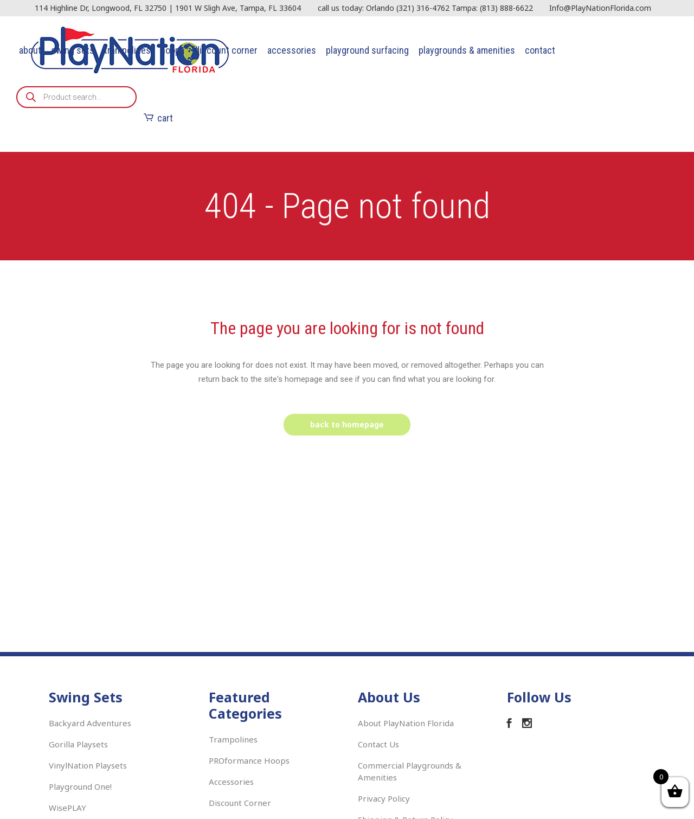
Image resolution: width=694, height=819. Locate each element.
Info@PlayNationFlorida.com (600, 8)
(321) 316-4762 (422, 8)
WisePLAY (67, 807)
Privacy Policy (384, 798)
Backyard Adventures (90, 723)
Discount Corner (240, 802)
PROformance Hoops (249, 760)
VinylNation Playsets (88, 765)
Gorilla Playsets (78, 744)
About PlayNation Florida (406, 723)
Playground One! (80, 786)
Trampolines (233, 739)
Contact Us (378, 744)
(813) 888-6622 (506, 8)
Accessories (231, 781)
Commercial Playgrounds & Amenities (409, 771)
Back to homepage (347, 424)
